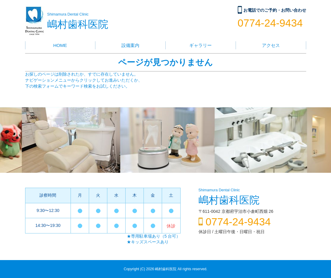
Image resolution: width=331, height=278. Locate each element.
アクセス (271, 45)
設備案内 (130, 45)
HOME (60, 45)
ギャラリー (200, 45)
